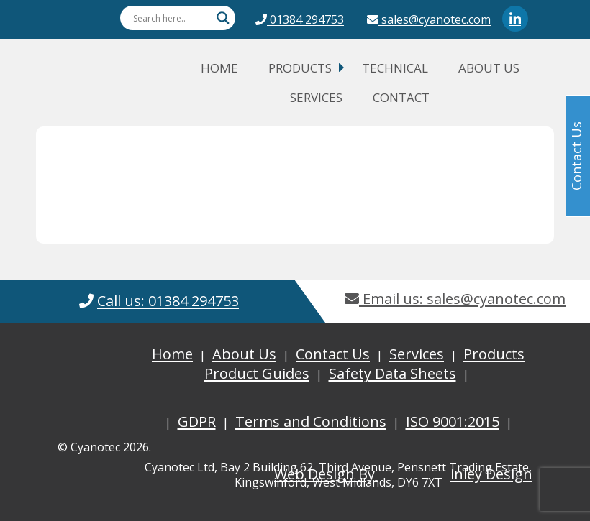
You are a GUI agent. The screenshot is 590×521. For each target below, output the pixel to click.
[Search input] (171, 18)
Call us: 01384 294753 (168, 300)
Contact (401, 97)
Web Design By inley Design (403, 474)
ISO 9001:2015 (452, 421)
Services (316, 97)
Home (219, 68)
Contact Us (333, 354)
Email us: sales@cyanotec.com (455, 298)
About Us (488, 68)
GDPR (197, 421)
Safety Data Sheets (392, 373)
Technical (395, 68)
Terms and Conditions (310, 421)
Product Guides (256, 373)
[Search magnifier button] (223, 18)
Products (300, 68)
